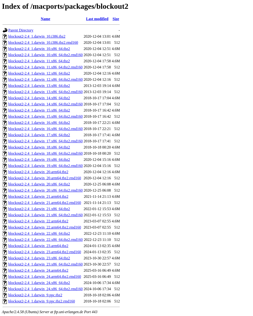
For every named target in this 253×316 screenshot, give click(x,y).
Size (116, 19)
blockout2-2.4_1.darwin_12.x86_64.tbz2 (39, 73)
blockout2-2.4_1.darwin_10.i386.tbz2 (36, 36)
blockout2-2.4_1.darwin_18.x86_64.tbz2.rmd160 (45, 153)
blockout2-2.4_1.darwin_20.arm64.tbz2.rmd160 (44, 178)
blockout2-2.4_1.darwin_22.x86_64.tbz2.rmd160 (45, 240)
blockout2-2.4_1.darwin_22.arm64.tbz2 (38, 221)
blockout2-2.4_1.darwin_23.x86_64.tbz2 (39, 258)
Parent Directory (20, 30)
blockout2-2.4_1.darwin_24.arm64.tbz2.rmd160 (44, 277)
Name (45, 19)
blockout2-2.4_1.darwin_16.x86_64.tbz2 (39, 123)
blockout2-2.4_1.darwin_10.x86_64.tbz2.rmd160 (45, 55)
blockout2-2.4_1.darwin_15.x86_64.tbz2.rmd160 (45, 116)
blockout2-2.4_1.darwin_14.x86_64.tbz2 (39, 98)
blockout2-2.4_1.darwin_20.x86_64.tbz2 (39, 184)
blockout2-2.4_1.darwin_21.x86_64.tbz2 (39, 209)
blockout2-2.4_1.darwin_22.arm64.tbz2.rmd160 (44, 227)
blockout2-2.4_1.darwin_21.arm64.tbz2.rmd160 (44, 203)
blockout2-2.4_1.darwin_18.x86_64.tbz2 (39, 147)
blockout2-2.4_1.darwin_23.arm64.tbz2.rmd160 (44, 252)
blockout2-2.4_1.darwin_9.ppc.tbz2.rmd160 (41, 301)
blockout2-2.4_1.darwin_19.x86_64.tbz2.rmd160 (45, 166)
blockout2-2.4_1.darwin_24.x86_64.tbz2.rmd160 (45, 289)
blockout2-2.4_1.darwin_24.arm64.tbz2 (38, 270)
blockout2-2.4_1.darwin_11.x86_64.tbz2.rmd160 (45, 67)
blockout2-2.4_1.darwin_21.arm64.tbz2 (38, 196)
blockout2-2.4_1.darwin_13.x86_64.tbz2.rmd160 (45, 92)
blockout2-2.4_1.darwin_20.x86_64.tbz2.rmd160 (45, 190)
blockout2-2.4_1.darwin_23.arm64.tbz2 (38, 246)
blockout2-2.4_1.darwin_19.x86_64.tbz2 (39, 160)
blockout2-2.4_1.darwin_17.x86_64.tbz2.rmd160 (45, 141)
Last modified (97, 19)
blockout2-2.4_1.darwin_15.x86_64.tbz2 (39, 110)
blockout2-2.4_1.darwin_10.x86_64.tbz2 (39, 49)
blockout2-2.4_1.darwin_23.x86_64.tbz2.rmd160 (45, 264)
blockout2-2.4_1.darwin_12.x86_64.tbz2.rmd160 (45, 79)
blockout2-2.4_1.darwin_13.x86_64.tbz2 (39, 86)
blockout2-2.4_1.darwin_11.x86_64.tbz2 (39, 61)
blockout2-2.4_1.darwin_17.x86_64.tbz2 (39, 135)
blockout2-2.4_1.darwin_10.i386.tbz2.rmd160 (43, 43)
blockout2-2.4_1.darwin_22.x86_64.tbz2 (39, 233)
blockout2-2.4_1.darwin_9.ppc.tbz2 (35, 295)
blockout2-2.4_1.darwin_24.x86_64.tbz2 (39, 283)
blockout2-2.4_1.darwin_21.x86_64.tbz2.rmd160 (45, 215)
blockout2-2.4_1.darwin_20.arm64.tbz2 (38, 172)
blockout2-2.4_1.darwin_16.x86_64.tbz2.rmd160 (45, 129)
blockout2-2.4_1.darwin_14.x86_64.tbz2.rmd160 (45, 104)
